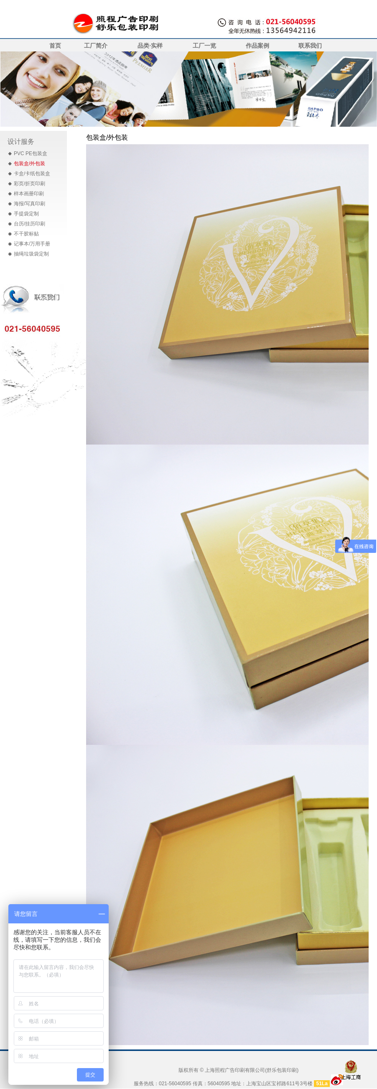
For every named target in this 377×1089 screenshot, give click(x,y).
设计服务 (21, 141)
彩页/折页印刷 (29, 184)
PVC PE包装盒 (30, 153)
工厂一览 (204, 45)
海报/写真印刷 (29, 204)
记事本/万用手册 (32, 244)
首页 (55, 45)
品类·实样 (150, 45)
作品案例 (257, 45)
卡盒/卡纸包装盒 (32, 173)
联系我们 (310, 45)
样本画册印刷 (29, 194)
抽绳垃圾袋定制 (31, 254)
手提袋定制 (26, 214)
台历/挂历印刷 (29, 224)
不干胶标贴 (26, 234)
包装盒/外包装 (29, 163)
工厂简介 (95, 45)
